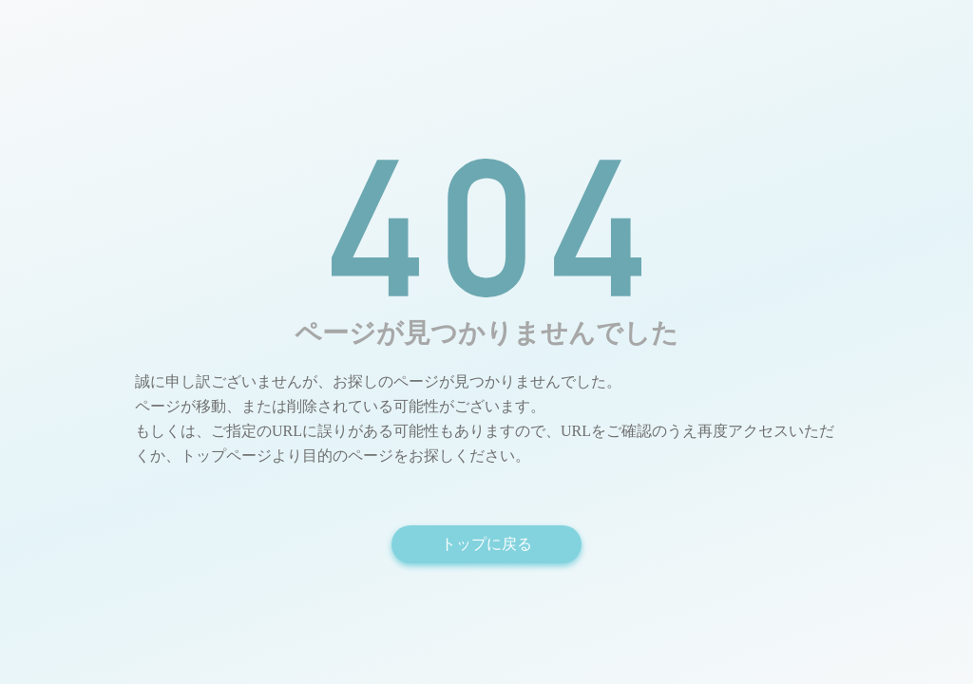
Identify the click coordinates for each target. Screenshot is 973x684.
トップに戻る (486, 544)
